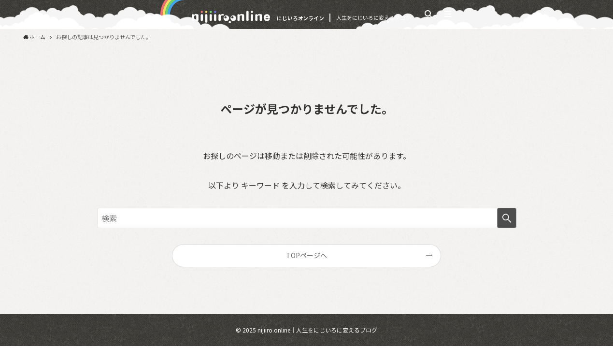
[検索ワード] (306, 218)
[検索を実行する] (506, 218)
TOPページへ (306, 255)
